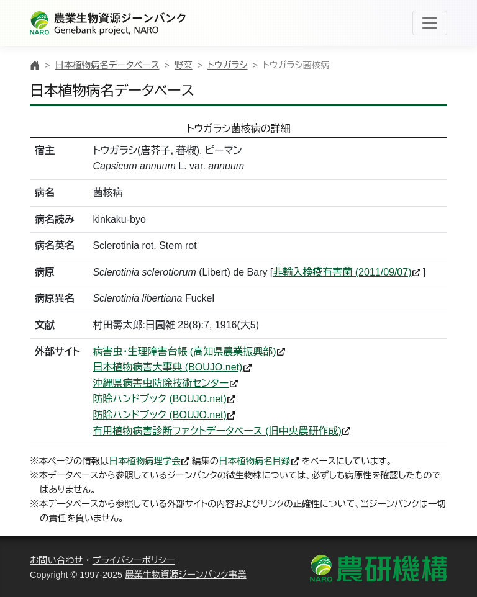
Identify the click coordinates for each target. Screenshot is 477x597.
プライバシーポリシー (134, 560)
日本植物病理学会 (145, 461)
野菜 (184, 65)
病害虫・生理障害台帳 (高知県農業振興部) (184, 351)
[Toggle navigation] (429, 23)
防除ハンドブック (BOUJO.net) (159, 398)
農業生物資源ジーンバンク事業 (186, 575)
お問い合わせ (56, 560)
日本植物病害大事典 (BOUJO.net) (167, 367)
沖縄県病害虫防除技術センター (161, 383)
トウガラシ (227, 65)
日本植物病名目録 (254, 461)
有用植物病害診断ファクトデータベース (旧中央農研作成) (217, 431)
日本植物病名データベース (107, 65)
